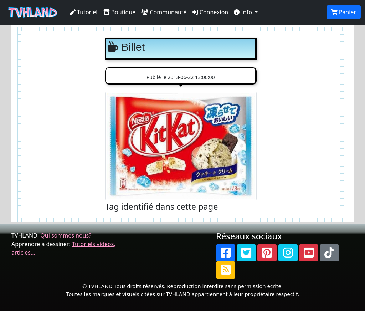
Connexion (210, 12)
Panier (343, 12)
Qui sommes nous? (65, 235)
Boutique (119, 12)
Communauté (163, 12)
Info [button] (243, 12)
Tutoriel (84, 12)
